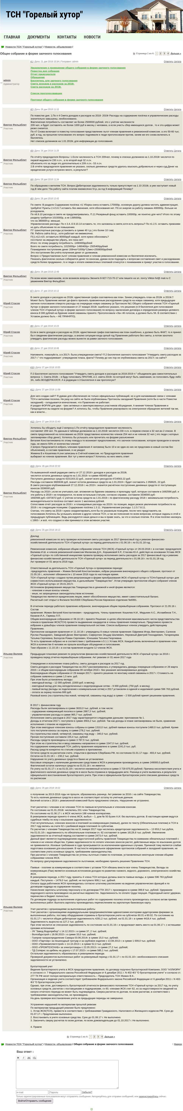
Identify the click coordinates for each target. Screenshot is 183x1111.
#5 (31, 198)
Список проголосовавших (46, 93)
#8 (31, 326)
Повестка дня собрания (45, 71)
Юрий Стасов (12, 303)
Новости (92, 37)
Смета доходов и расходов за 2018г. (52, 83)
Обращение (38, 77)
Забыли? (87, 1092)
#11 (32, 389)
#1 (31, 61)
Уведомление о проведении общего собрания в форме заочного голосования (78, 67)
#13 (32, 466)
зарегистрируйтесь (148, 1096)
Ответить (168, 61)
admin (7, 80)
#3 (31, 150)
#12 (32, 421)
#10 (32, 367)
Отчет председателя (43, 74)
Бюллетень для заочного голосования (54, 80)
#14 (32, 530)
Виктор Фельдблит (15, 124)
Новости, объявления (58, 46)
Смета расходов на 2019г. (46, 87)
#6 (31, 271)
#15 (32, 788)
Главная (12, 37)
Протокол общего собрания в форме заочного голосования (67, 99)
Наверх (178, 1044)
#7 (31, 291)
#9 (31, 348)
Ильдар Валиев (13, 653)
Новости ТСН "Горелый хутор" (24, 46)
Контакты (66, 37)
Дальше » (176, 53)
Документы (38, 37)
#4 (31, 179)
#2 (31, 109)
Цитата (177, 61)
